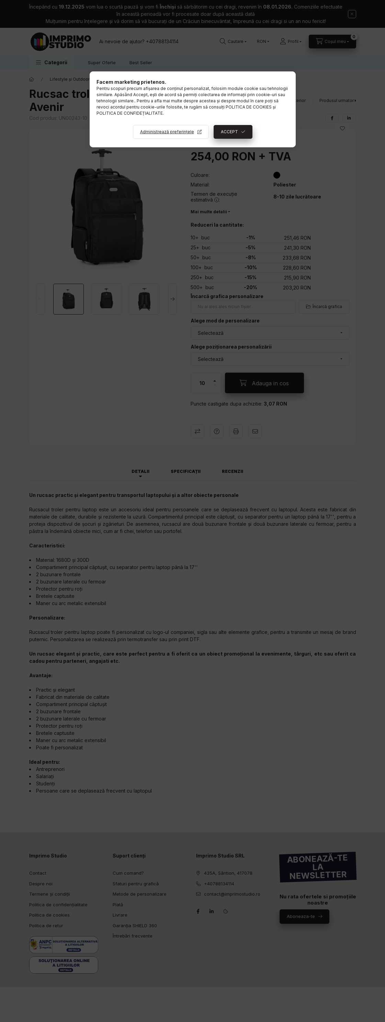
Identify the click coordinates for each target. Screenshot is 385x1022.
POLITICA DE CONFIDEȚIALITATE (130, 113)
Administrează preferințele (167, 131)
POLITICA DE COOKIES (249, 107)
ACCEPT (229, 131)
